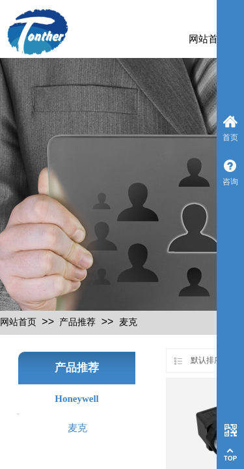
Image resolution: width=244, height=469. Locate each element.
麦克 (128, 322)
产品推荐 (77, 322)
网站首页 (208, 39)
